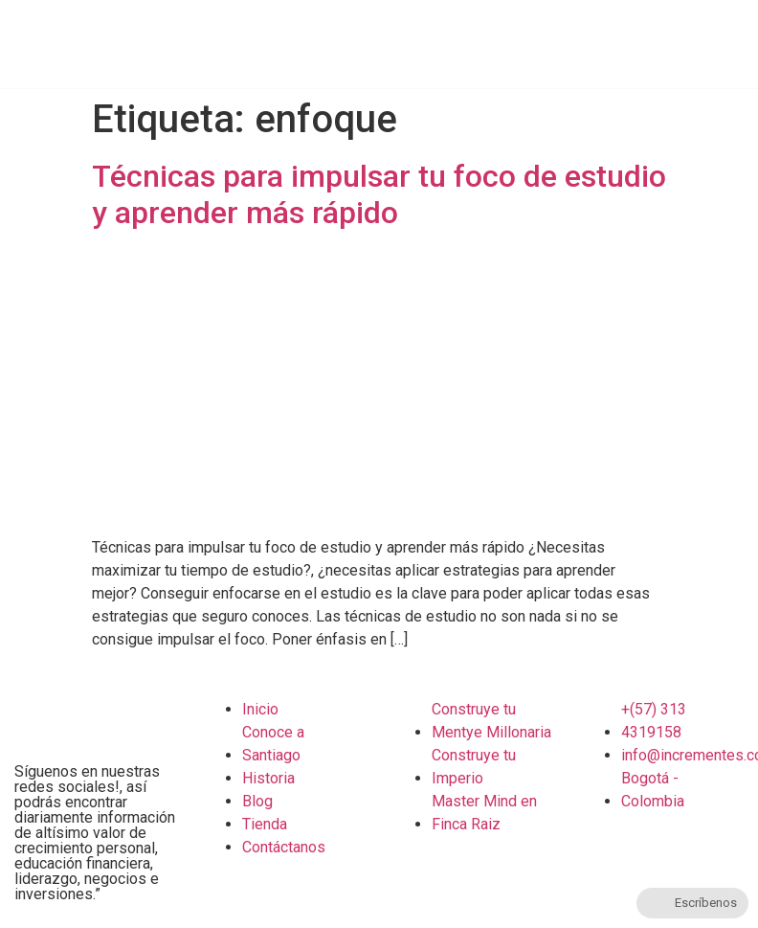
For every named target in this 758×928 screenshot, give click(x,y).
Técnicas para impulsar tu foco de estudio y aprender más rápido (379, 194)
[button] (752, 39)
